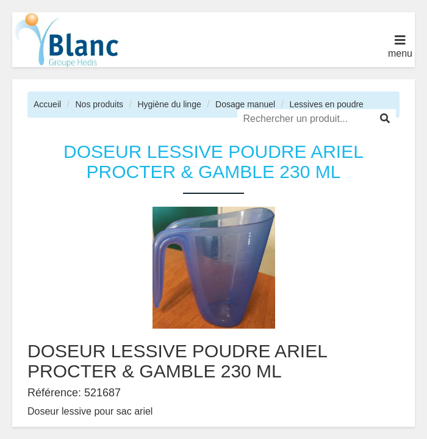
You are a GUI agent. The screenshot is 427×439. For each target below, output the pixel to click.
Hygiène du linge (169, 104)
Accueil (47, 104)
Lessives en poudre (326, 104)
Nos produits (99, 104)
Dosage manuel (245, 104)
